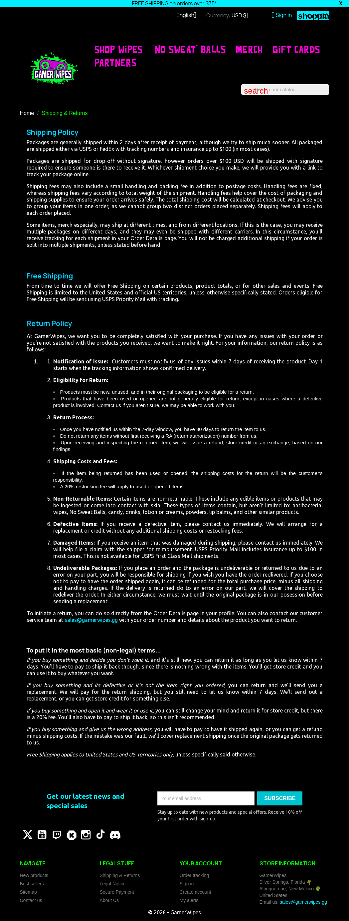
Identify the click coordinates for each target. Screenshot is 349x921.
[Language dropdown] (189, 16)
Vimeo (71, 834)
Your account (201, 863)
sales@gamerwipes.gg (91, 620)
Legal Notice (113, 883)
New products (34, 875)
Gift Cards (296, 49)
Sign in (187, 883)
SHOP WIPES (118, 49)
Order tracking (194, 875)
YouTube (42, 834)
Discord (115, 834)
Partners (115, 63)
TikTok (100, 834)
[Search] (285, 89)
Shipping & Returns (120, 875)
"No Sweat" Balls (189, 49)
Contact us (31, 900)
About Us (109, 900)
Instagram (85, 834)
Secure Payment (117, 892)
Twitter (27, 834)
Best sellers (32, 883)
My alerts (189, 900)
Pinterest (56, 834)
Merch (249, 49)
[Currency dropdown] (242, 16)
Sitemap (28, 892)
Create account (195, 892)
